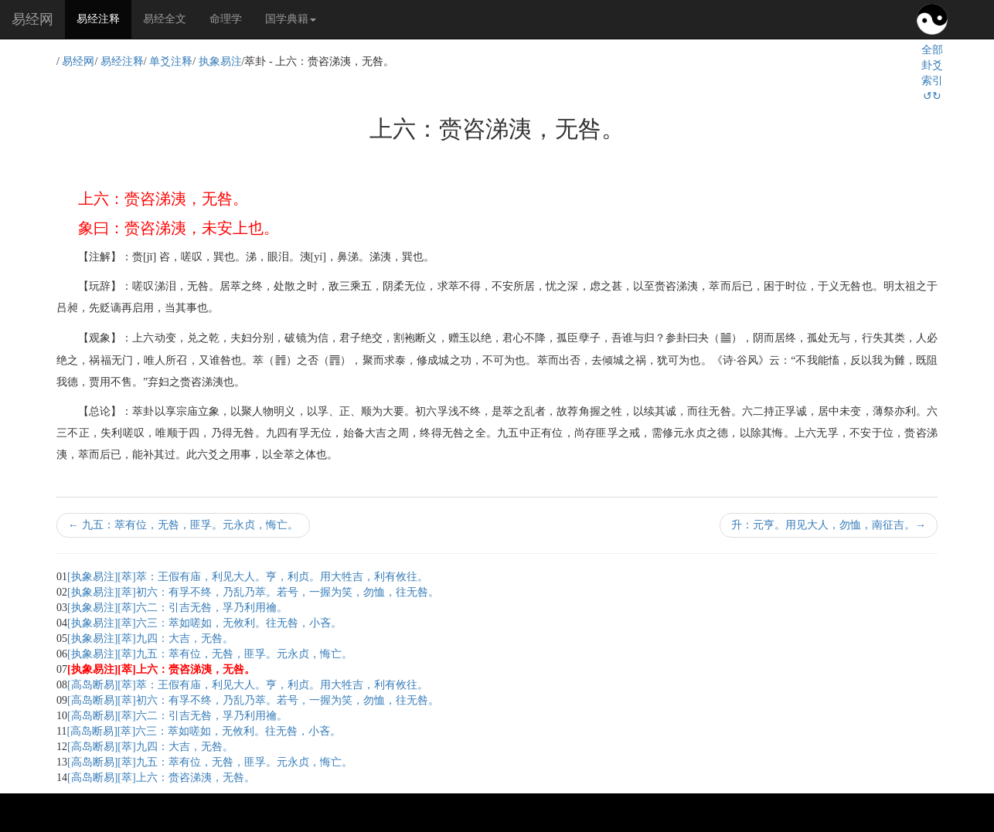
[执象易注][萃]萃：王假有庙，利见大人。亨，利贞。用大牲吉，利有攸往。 (247, 576)
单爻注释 (170, 61)
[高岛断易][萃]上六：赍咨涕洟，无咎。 (161, 777)
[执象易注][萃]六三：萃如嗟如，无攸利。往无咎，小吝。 (204, 623)
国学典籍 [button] (290, 19)
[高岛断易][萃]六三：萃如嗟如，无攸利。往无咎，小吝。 (203, 731)
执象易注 (220, 61)
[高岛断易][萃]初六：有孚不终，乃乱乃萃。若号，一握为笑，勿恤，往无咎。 (253, 700)
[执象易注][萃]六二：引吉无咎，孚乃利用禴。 (177, 607)
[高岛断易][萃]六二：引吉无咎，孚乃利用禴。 (177, 716)
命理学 (225, 19)
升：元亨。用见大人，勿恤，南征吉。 (828, 525)
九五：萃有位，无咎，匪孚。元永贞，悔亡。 (183, 525)
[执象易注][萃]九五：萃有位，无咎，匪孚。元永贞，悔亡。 (209, 654)
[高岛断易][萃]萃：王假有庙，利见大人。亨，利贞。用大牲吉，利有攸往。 (247, 685)
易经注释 (104, 18)
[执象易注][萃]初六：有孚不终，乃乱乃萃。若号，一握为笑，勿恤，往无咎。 (253, 592)
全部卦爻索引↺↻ (932, 73)
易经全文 (164, 19)
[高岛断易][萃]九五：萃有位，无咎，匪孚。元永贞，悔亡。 (209, 762)
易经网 (32, 19)
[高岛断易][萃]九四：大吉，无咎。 (150, 746)
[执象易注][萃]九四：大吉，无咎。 (150, 638)
